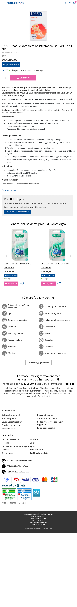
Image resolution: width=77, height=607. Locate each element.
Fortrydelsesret (9, 428)
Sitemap (23, 503)
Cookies (5, 449)
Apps (32, 446)
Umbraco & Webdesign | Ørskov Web (38, 529)
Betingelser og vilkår (11, 415)
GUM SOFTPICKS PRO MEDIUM (17, 263)
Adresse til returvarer (47, 418)
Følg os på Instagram (15, 472)
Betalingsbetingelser (11, 425)
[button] (3, 3)
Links (32, 443)
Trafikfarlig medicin (39, 453)
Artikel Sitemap (9, 503)
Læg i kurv (23, 77)
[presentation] (4, 256)
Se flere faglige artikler (38, 362)
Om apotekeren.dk (10, 439)
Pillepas (5, 443)
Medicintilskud (36, 449)
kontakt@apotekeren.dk (17, 461)
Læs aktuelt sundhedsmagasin (16, 446)
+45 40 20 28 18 (27, 383)
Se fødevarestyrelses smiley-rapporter (50, 423)
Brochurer (34, 439)
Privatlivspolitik (9, 418)
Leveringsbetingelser (12, 422)
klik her (69, 383)
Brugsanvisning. (9, 190)
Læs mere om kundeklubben (17, 212)
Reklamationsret (45, 415)
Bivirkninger (7, 453)
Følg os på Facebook (15, 466)
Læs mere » (9, 267)
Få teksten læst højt (46, 428)
